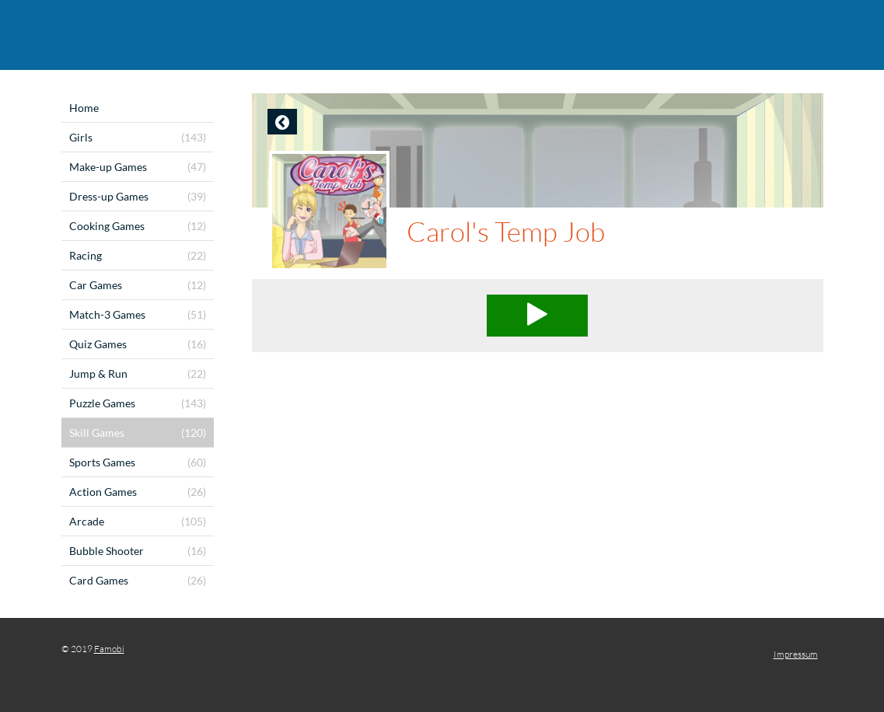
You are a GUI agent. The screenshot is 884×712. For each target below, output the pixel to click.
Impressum (796, 654)
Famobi (109, 648)
